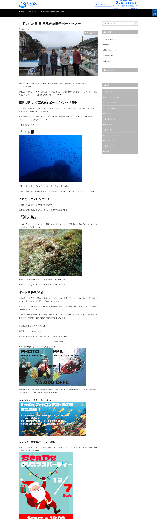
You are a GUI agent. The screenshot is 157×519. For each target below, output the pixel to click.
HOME (23, 11)
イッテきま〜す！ (109, 55)
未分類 (107, 152)
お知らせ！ (108, 130)
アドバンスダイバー (111, 103)
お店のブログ (109, 146)
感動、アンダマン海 (109, 50)
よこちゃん (107, 61)
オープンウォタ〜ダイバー (114, 97)
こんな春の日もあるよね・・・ (113, 39)
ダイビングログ (32, 11)
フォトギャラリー (111, 119)
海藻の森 (106, 44)
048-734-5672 (127, 2)
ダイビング (108, 114)
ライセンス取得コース (112, 108)
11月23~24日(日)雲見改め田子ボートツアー (52, 11)
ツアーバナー (109, 92)
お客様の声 (108, 125)
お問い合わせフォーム (103, 5)
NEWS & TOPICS (110, 135)
